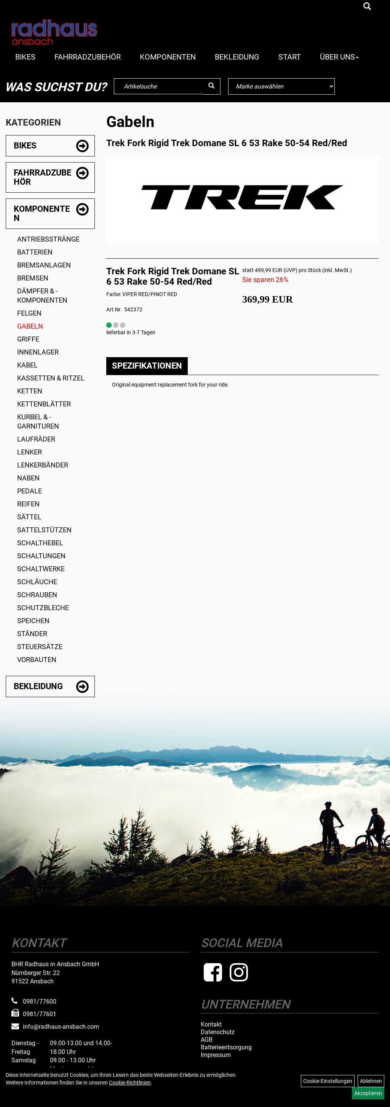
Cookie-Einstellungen (327, 1081)
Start (289, 56)
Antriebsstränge (48, 239)
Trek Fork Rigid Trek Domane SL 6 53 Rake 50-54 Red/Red (226, 143)
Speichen (33, 621)
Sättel (29, 517)
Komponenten (168, 56)
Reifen (28, 504)
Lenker (29, 452)
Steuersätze (39, 647)
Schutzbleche (43, 608)
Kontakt (211, 1024)
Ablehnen (371, 1081)
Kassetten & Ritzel (51, 378)
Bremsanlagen (44, 265)
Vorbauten (36, 660)
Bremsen (32, 278)
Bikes (25, 56)
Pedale (29, 491)
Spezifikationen (147, 366)
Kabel (27, 365)
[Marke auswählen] (281, 86)
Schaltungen (41, 556)
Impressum (216, 1055)
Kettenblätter (44, 404)
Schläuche (37, 582)
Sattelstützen (44, 530)
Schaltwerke (41, 569)
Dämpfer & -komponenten (42, 295)
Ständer (32, 634)
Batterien (35, 252)
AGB (207, 1039)
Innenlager (38, 352)
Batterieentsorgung (226, 1047)
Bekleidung (237, 56)
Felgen (29, 313)
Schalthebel (40, 543)
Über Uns (339, 56)
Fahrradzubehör (87, 56)
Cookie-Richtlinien (130, 1083)
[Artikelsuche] (367, 6)
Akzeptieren (368, 1093)
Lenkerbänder (42, 465)
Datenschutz (218, 1032)
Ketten (29, 391)
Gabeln (30, 326)
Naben (28, 478)
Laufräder (36, 439)
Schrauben (37, 595)
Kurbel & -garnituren (38, 421)
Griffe (28, 339)
